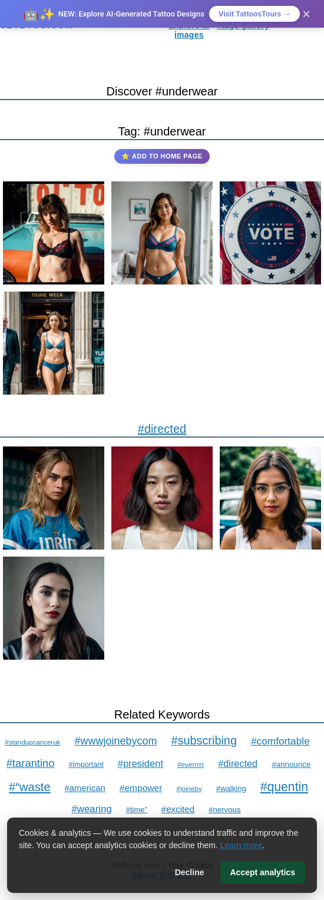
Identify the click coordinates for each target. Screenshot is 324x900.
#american (85, 788)
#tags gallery (243, 25)
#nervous (224, 809)
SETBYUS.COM (37, 25)
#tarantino (30, 763)
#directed (162, 428)
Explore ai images (188, 30)
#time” (136, 809)
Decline (189, 872)
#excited (177, 809)
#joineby (188, 788)
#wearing (91, 809)
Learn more (241, 845)
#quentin (284, 786)
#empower (141, 788)
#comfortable (280, 741)
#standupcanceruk (32, 742)
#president (140, 763)
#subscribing (204, 740)
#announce (291, 764)
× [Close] (306, 14)
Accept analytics (263, 872)
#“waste (30, 786)
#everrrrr (190, 764)
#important (86, 764)
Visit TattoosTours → (254, 13)
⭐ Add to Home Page (161, 156)
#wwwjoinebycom (115, 741)
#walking (231, 788)
